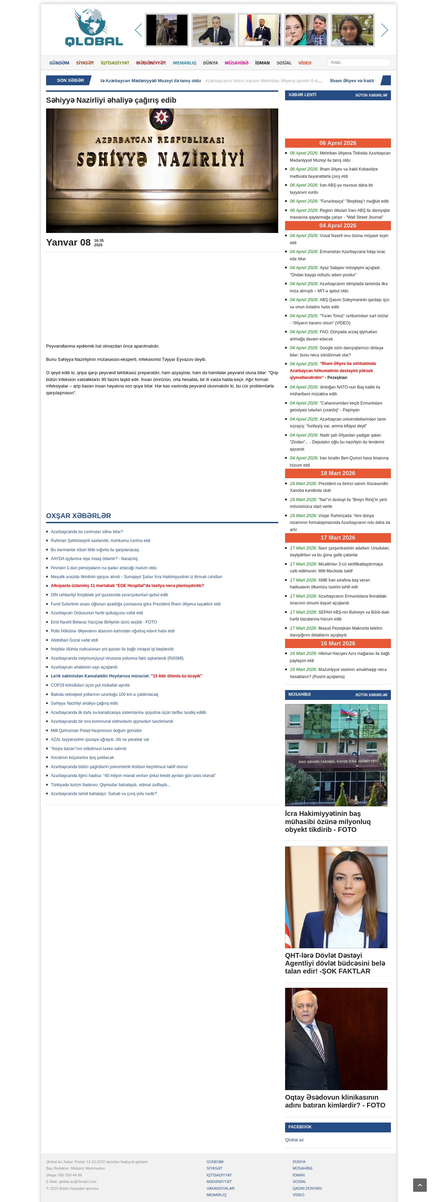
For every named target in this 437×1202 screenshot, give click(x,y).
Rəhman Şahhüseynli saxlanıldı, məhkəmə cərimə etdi (100, 540)
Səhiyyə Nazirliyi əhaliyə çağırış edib (84, 703)
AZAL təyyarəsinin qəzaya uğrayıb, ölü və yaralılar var (100, 739)
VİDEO (304, 62)
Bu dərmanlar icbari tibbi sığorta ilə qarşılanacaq (95, 549)
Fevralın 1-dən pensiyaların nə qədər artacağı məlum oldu (104, 568)
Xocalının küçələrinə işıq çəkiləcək (82, 757)
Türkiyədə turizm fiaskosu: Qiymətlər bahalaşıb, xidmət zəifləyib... (110, 784)
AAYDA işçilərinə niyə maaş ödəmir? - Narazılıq (94, 558)
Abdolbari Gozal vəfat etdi (74, 640)
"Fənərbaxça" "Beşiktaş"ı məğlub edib (354, 201)
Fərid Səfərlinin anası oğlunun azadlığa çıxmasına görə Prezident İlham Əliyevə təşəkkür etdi (136, 604)
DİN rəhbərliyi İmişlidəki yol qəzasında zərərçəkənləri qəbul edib (109, 594)
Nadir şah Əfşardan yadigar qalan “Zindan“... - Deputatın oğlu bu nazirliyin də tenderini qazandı (337, 442)
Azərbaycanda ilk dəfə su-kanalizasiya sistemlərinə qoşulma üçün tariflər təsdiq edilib (128, 712)
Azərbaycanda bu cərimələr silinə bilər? (87, 531)
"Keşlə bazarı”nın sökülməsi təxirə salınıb (88, 748)
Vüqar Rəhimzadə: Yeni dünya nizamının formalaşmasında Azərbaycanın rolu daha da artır (340, 522)
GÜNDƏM (59, 62)
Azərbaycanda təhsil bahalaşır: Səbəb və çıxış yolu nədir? (104, 793)
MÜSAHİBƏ (236, 62)
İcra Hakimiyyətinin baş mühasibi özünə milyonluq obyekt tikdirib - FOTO (328, 821)
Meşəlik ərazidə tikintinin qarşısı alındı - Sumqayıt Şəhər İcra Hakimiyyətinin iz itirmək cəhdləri (136, 576)
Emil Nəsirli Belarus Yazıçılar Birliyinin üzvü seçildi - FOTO (104, 622)
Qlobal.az (294, 1139)
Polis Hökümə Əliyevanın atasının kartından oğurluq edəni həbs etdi (112, 631)
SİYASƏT (85, 62)
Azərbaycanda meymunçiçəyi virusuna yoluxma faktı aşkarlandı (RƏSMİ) (117, 658)
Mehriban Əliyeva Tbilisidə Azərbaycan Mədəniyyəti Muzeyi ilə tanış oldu (127, 80)
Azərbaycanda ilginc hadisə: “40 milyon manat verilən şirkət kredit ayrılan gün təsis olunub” (133, 775)
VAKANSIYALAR (221, 1188)
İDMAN (262, 62)
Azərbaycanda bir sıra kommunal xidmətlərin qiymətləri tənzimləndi (112, 721)
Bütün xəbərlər (371, 95)
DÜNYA (210, 62)
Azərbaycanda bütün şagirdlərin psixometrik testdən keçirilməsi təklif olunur (119, 766)
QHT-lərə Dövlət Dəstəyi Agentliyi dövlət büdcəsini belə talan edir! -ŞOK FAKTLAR (335, 963)
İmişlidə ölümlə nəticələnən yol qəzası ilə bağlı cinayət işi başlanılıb (112, 649)
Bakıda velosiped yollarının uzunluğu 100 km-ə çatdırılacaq (104, 694)
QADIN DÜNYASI (307, 1188)
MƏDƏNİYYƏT (151, 62)
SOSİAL (284, 62)
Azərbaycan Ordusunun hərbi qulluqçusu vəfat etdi (97, 613)
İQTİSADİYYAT (115, 62)
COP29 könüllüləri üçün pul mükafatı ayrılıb (90, 685)
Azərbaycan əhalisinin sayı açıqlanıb (84, 667)
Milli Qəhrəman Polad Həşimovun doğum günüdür (96, 730)
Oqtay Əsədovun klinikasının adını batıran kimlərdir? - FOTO (335, 1101)
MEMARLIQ (184, 62)
